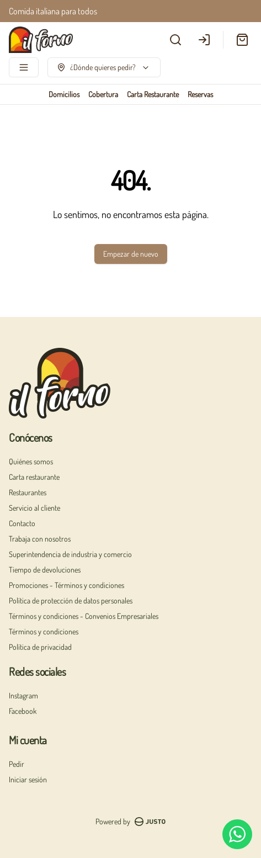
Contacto (22, 523)
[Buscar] (175, 40)
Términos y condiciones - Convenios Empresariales (83, 616)
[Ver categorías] (24, 67)
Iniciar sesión (28, 779)
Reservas (200, 94)
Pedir (16, 764)
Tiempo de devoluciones (45, 569)
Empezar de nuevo (130, 253)
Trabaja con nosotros (40, 538)
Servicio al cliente (34, 507)
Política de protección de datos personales (70, 600)
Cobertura (103, 94)
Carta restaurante (34, 476)
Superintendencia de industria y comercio (70, 554)
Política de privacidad (40, 647)
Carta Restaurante (153, 94)
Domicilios (64, 94)
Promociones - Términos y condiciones (66, 585)
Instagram (23, 695)
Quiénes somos (31, 461)
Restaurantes (27, 492)
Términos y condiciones (43, 631)
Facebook (22, 711)
